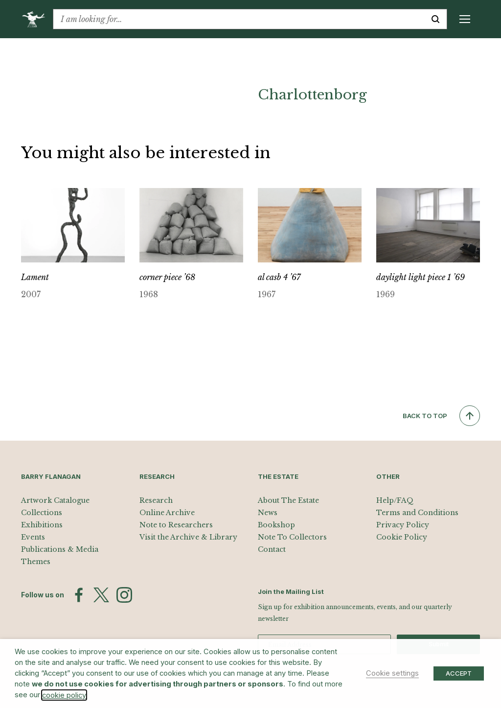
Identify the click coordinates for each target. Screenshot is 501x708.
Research (156, 500)
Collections (41, 512)
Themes (35, 561)
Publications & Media (59, 549)
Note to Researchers (176, 524)
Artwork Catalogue (55, 500)
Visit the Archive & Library (188, 537)
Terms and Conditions (417, 512)
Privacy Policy (402, 524)
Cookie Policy (401, 537)
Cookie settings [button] (392, 673)
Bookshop (276, 524)
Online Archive (167, 512)
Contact (272, 549)
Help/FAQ (394, 500)
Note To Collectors (292, 537)
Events (33, 537)
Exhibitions (42, 524)
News (267, 512)
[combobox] (238, 19)
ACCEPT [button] (459, 673)
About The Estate (288, 500)
